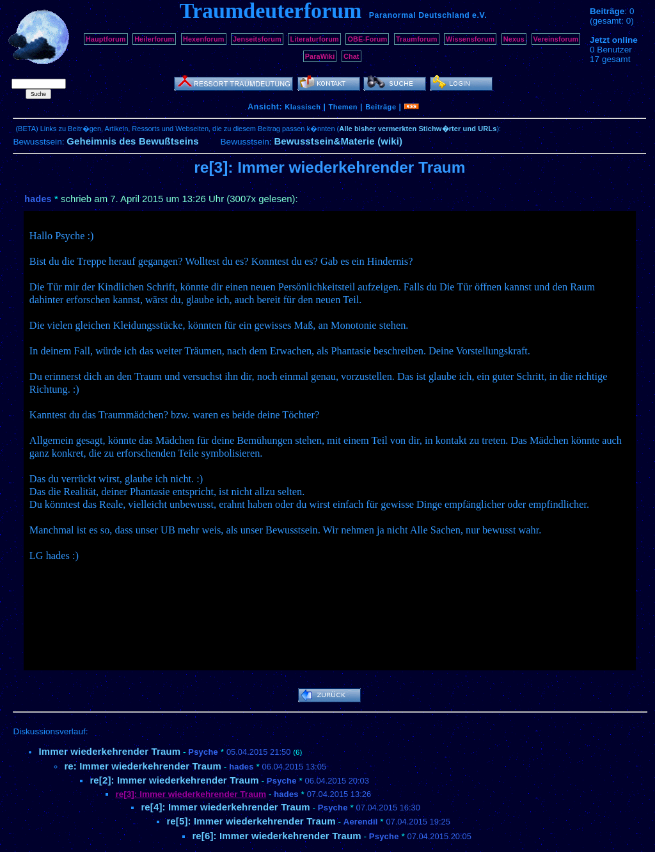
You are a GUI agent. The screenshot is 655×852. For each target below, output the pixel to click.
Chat (351, 56)
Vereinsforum (556, 39)
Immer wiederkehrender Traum (109, 751)
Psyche (203, 752)
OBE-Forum (367, 39)
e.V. (479, 15)
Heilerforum (154, 39)
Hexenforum (204, 39)
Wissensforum (470, 39)
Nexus (514, 39)
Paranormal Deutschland (419, 15)
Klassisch (302, 107)
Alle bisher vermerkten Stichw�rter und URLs (417, 128)
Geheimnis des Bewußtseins (133, 141)
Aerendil (360, 821)
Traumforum (417, 39)
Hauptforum (106, 39)
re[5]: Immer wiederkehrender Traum (250, 821)
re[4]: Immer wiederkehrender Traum (225, 806)
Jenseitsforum (257, 39)
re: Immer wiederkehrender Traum (142, 766)
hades (37, 199)
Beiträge (380, 107)
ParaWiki (320, 56)
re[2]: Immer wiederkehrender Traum (174, 780)
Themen (343, 107)
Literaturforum (314, 39)
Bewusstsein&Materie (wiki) (338, 141)
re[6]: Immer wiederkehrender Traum (276, 835)
